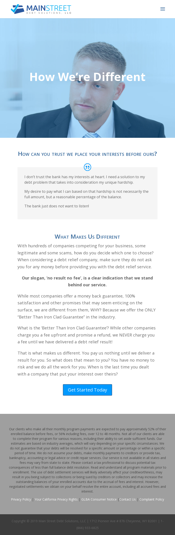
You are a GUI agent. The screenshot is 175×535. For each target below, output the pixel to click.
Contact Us (127, 499)
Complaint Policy (151, 499)
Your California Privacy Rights (56, 499)
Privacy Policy (21, 499)
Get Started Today (87, 390)
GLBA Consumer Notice (99, 499)
